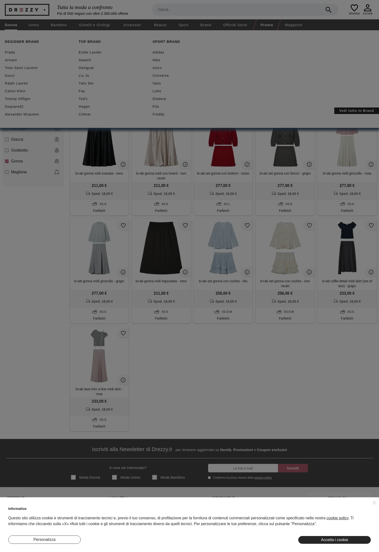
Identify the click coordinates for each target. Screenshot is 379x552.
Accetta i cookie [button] (334, 540)
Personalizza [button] (44, 539)
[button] (374, 502)
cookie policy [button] (337, 518)
